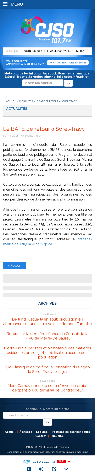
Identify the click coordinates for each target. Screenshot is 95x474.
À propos (25, 431)
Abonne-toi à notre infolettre (47, 409)
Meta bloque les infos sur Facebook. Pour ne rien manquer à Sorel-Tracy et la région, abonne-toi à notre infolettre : (47, 78)
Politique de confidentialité (71, 431)
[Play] (29, 469)
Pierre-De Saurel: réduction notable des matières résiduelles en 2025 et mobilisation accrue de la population (47, 352)
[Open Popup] (54, 469)
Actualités (26, 101)
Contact (40, 435)
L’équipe (42, 431)
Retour (14, 266)
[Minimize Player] (66, 469)
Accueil (11, 101)
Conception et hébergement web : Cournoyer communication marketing (47, 451)
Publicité (57, 435)
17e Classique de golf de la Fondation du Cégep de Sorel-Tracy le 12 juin (47, 369)
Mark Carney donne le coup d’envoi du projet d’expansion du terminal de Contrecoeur (48, 387)
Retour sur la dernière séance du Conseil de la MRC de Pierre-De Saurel (47, 335)
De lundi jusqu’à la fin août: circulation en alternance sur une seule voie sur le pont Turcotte (47, 321)
